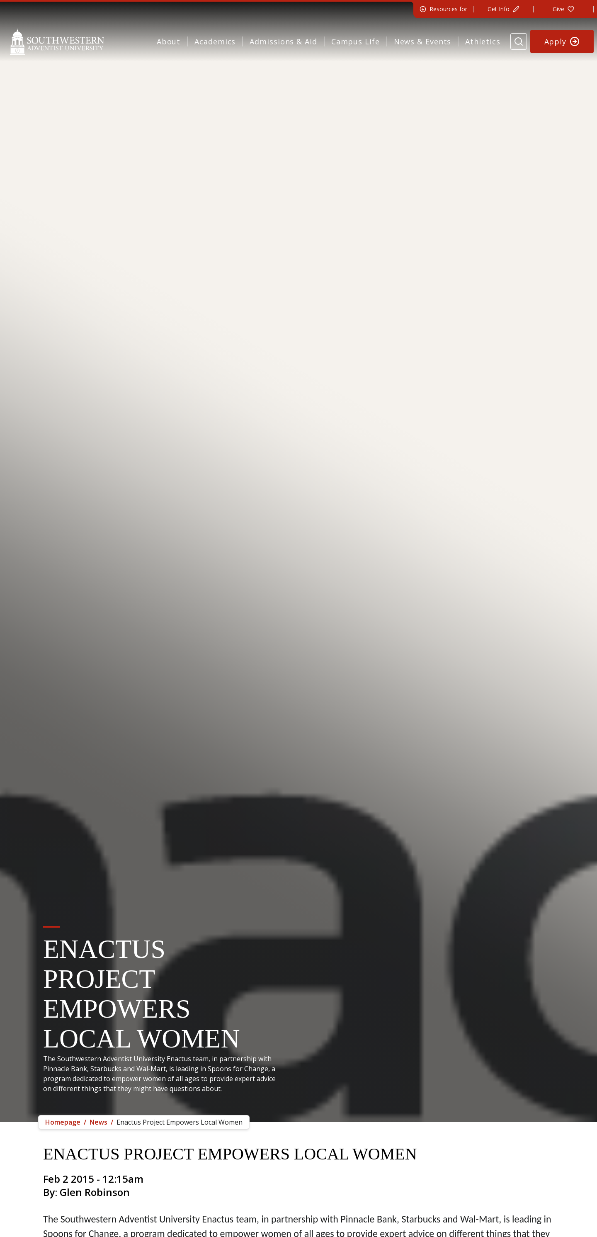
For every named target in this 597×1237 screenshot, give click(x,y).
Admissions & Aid (283, 41)
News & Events (422, 41)
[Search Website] (518, 41)
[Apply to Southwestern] (562, 41)
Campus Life (355, 41)
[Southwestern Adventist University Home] (57, 41)
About (169, 41)
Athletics (482, 41)
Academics (214, 41)
